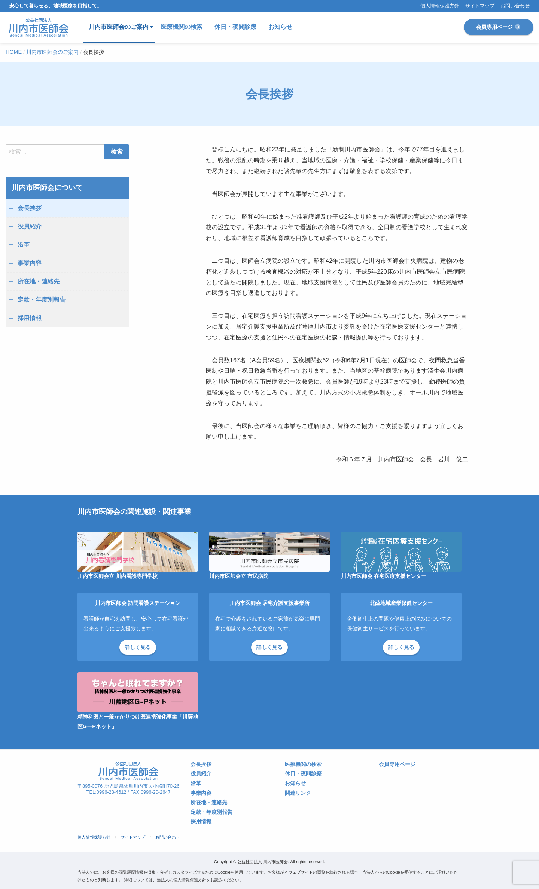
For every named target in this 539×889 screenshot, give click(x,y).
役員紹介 (30, 226)
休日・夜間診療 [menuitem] (235, 27)
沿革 (24, 245)
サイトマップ (479, 6)
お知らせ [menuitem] (280, 27)
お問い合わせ (515, 6)
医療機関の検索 (303, 764)
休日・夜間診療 (303, 773)
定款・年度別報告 (42, 299)
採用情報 (30, 318)
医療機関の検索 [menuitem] (181, 27)
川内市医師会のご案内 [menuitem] (119, 27)
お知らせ (295, 783)
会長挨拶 (30, 208)
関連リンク (298, 793)
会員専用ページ (498, 27)
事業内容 (30, 263)
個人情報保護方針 (439, 6)
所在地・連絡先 (39, 281)
